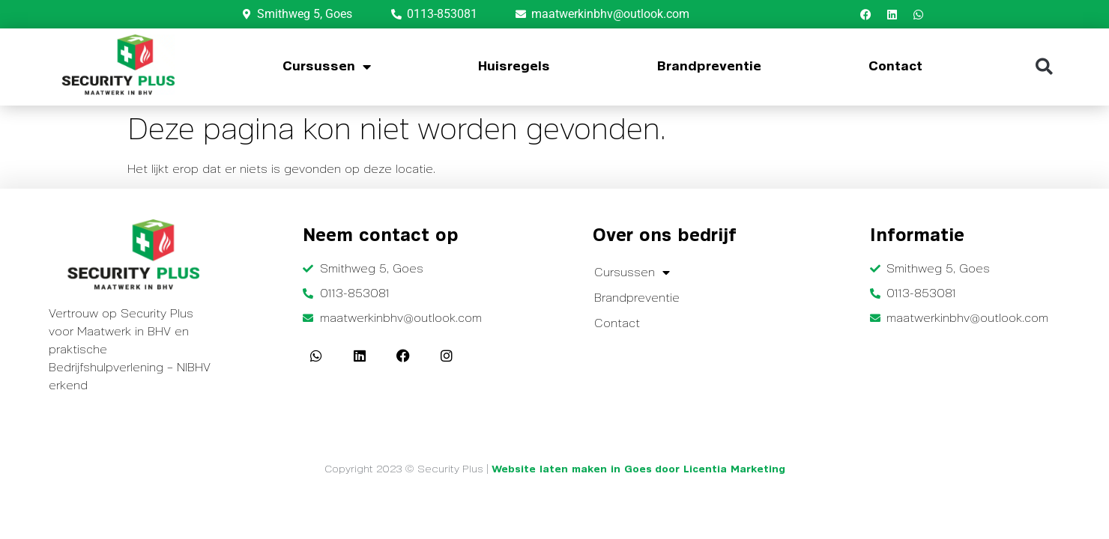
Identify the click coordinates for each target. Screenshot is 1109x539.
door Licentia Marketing (720, 469)
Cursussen (326, 66)
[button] (1044, 67)
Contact (895, 66)
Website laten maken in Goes (572, 469)
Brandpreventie (709, 66)
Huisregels (514, 66)
